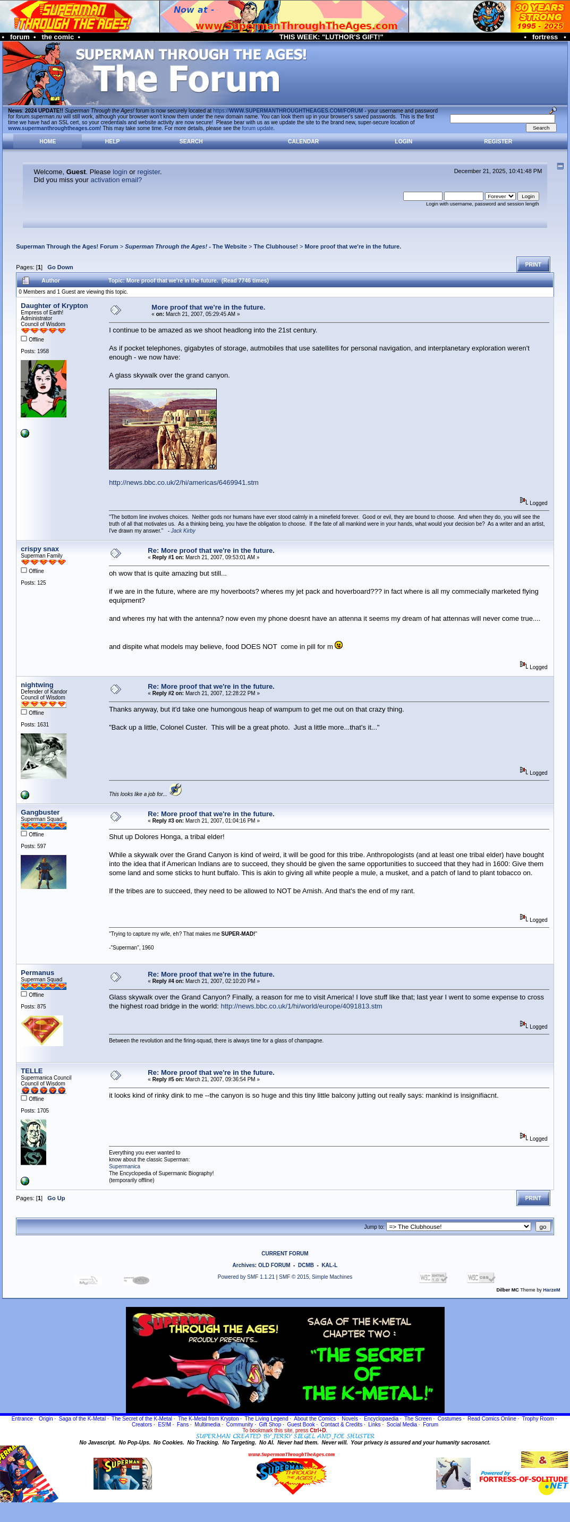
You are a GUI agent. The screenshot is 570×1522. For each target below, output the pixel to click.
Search (191, 141)
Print (533, 265)
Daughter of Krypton (54, 306)
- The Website (186, 246)
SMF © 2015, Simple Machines (315, 1277)
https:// (288, 111)
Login (403, 141)
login (120, 172)
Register (498, 141)
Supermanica (124, 1166)
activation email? (116, 180)
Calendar (303, 141)
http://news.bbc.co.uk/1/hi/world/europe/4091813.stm (301, 1006)
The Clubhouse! (275, 246)
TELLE (31, 1071)
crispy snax (40, 549)
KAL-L (329, 1265)
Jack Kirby (183, 531)
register (148, 172)
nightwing (37, 685)
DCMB (306, 1265)
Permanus (37, 973)
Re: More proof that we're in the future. (211, 550)
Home (47, 141)
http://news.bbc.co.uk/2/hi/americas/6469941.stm (184, 482)
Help (112, 141)
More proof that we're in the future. (352, 246)
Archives (244, 1265)
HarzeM (551, 1290)
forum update (258, 128)
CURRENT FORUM (284, 1253)
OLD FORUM (274, 1265)
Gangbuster (40, 812)
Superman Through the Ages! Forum (67, 246)
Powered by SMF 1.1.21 (246, 1277)
